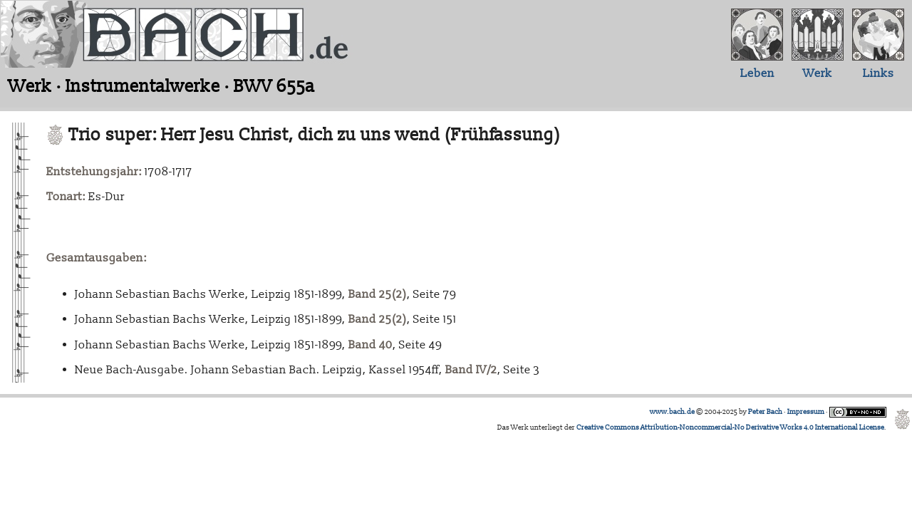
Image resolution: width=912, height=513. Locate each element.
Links (878, 73)
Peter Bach (765, 412)
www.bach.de (672, 412)
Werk (817, 73)
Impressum (805, 412)
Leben (757, 73)
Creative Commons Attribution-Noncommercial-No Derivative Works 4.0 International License (730, 427)
